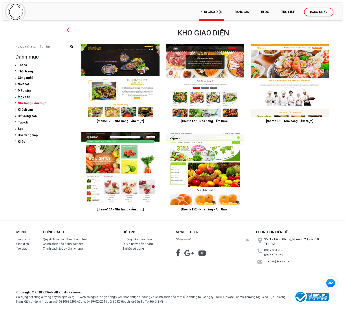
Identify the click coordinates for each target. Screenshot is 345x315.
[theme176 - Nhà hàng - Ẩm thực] (290, 121)
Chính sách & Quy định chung (63, 248)
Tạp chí (24, 122)
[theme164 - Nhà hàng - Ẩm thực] (121, 209)
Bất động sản (28, 116)
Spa (21, 129)
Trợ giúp (288, 12)
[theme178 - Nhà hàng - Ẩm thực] (121, 121)
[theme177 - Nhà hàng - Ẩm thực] (205, 121)
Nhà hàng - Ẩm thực (33, 103)
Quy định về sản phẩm (138, 244)
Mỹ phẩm (25, 90)
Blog (265, 12)
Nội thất (24, 84)
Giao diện (22, 244)
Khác (22, 141)
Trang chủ (23, 239)
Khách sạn (26, 109)
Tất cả (23, 65)
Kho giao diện (211, 12)
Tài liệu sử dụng (133, 248)
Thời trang (26, 71)
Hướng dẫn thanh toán (138, 239)
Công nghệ (27, 77)
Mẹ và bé (25, 97)
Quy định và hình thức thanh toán (65, 239)
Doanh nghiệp (29, 135)
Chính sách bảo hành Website (63, 244)
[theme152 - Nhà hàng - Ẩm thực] (205, 209)
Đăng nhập (318, 12)
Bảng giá (242, 12)
